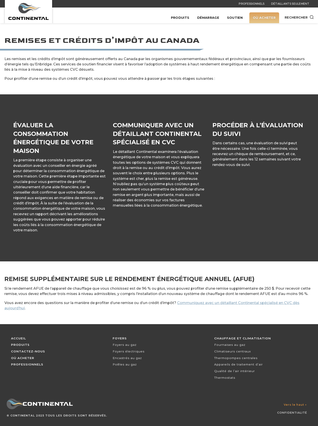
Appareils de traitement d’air (238, 364)
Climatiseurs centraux (232, 351)
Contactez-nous (28, 351)
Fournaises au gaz (229, 344)
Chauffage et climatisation (242, 338)
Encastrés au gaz (127, 358)
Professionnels (251, 3)
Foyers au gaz (124, 344)
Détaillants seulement (290, 3)
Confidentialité (292, 412)
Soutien (235, 18)
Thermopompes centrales (235, 358)
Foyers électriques (128, 351)
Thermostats (224, 377)
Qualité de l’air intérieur (234, 371)
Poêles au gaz (125, 364)
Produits (180, 18)
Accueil (18, 338)
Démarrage (208, 18)
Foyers (120, 338)
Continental (22, 415)
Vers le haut (295, 404)
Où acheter (264, 18)
